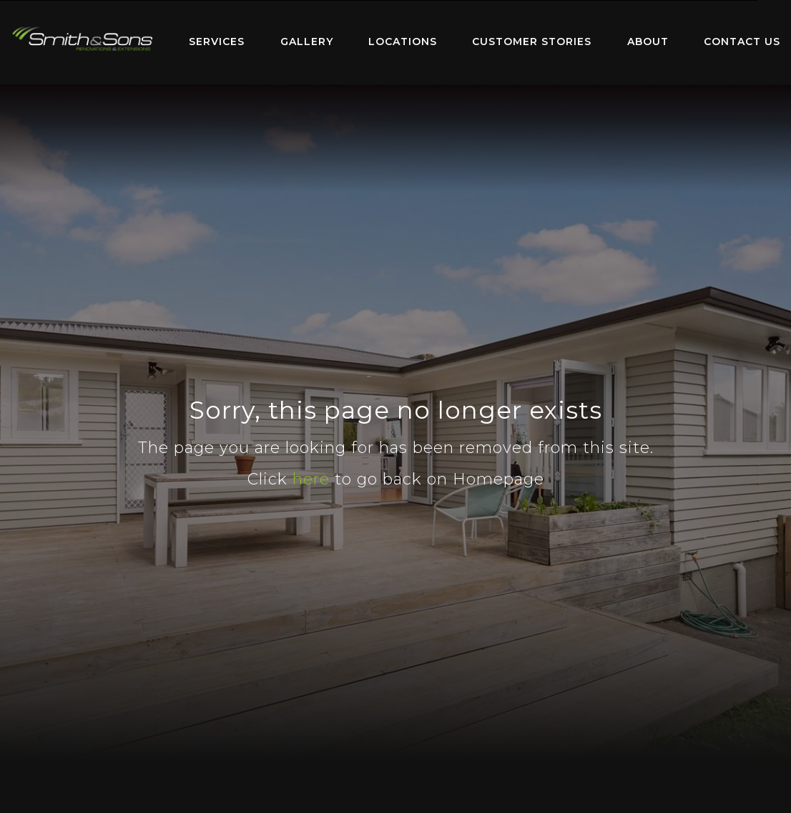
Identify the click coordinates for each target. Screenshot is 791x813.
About (648, 41)
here (311, 479)
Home (82, 39)
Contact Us (742, 41)
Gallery (306, 41)
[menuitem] (82, 42)
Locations (402, 41)
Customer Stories (531, 41)
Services (217, 41)
